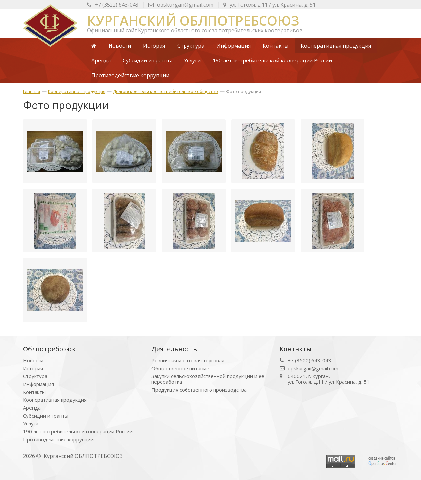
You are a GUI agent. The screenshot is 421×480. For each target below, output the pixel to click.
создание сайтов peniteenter (382, 461)
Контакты (34, 392)
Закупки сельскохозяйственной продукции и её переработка (207, 379)
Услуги (30, 423)
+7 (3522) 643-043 (112, 4)
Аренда (32, 408)
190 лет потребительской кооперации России (78, 431)
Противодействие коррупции (58, 439)
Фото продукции (243, 91)
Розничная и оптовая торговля (187, 360)
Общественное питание (180, 368)
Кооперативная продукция (76, 91)
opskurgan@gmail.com (180, 4)
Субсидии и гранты (45, 416)
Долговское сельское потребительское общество (165, 91)
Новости (33, 360)
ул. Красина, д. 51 (269, 4)
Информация (38, 384)
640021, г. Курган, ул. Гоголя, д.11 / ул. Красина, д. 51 (329, 379)
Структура (35, 376)
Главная (31, 91)
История (33, 368)
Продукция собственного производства (199, 390)
